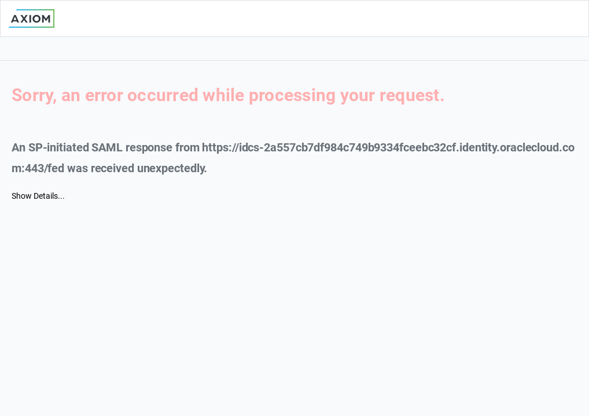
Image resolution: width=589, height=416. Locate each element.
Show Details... (38, 195)
